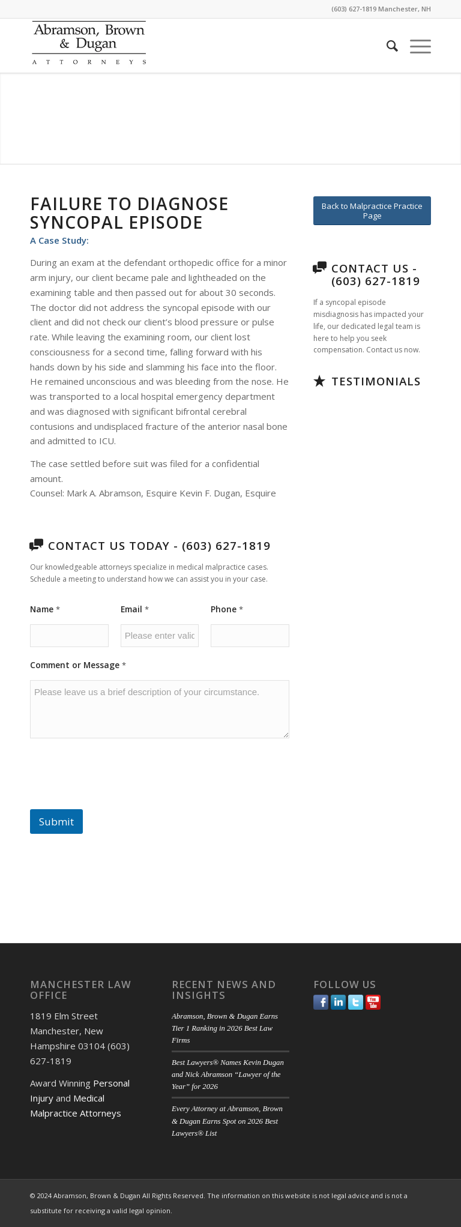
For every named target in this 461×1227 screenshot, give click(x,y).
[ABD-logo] (89, 46)
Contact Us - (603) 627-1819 (375, 274)
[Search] (386, 46)
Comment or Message (78, 665)
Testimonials (376, 380)
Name (45, 609)
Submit (56, 821)
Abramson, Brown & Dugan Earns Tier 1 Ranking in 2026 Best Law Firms (225, 1028)
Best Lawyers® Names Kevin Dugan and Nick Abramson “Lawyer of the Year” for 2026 (228, 1074)
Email (135, 609)
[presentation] (121, 801)
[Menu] (414, 46)
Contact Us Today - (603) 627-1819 (159, 545)
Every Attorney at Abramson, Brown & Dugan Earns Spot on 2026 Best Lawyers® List (227, 1121)
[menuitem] (386, 46)
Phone (227, 609)
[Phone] (250, 635)
